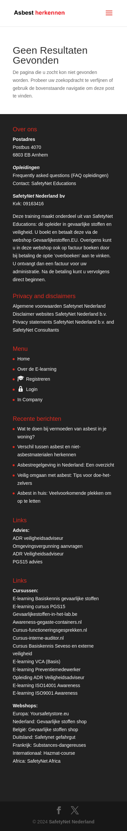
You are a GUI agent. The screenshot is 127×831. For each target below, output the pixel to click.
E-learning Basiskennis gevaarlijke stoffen (56, 598)
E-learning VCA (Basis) (36, 661)
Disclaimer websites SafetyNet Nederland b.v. (60, 314)
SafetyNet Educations (53, 183)
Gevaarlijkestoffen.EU (55, 240)
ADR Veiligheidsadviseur (38, 553)
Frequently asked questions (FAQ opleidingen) (60, 175)
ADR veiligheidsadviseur (38, 538)
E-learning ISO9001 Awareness (45, 693)
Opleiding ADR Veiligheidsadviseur (48, 677)
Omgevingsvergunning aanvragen (47, 546)
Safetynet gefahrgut (55, 737)
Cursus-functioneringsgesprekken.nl (50, 630)
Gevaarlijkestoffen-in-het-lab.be (45, 614)
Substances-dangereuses (59, 745)
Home (23, 358)
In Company (29, 399)
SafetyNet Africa (44, 761)
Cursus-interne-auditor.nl (38, 638)
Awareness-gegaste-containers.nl (47, 622)
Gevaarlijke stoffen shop (62, 721)
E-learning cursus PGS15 (39, 606)
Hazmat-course (59, 753)
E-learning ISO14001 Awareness (46, 685)
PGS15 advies (28, 561)
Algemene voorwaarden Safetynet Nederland (59, 306)
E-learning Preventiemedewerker (46, 669)
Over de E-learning (37, 369)
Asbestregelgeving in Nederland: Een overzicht (65, 465)
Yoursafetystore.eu (49, 713)
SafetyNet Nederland (71, 821)
